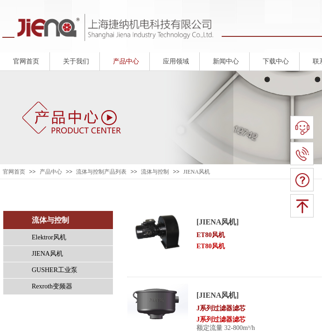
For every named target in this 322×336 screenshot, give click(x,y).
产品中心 (51, 171)
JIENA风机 (196, 171)
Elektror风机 (49, 237)
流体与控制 (155, 171)
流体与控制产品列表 (101, 171)
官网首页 (14, 171)
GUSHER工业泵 (54, 269)
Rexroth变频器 (52, 286)
